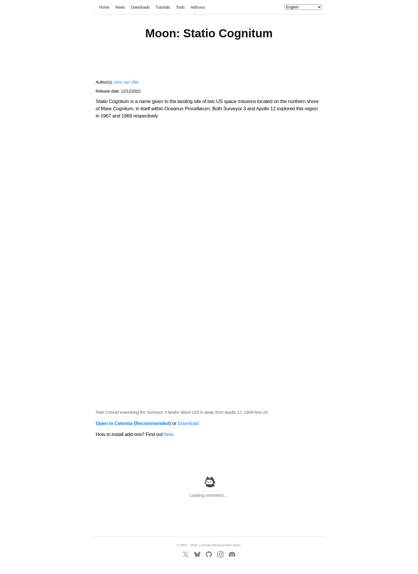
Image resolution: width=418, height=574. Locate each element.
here (169, 434)
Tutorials (163, 7)
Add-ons (198, 7)
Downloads (140, 7)
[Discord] (232, 554)
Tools (180, 7)
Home (104, 7)
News (120, 7)
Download (188, 423)
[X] (185, 554)
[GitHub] (208, 554)
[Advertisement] (208, 63)
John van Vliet (126, 82)
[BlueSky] (197, 554)
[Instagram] (220, 554)
